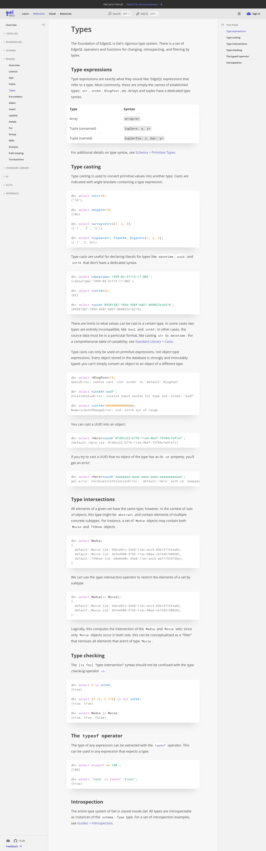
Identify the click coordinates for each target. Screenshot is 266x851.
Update (13, 115)
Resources (65, 13)
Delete (12, 121)
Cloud (52, 13)
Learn (25, 13)
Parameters (15, 96)
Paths (12, 84)
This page (232, 25)
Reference (38, 13)
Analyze (13, 146)
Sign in (253, 13)
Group (12, 134)
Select (12, 103)
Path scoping (16, 153)
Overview (11, 25)
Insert (12, 109)
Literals (13, 71)
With (11, 140)
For (11, 128)
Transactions (16, 159)
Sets (11, 77)
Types (12, 90)
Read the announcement (145, 4)
